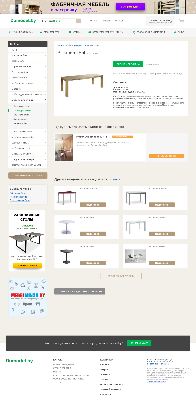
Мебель (75, 32)
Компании (106, 360)
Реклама (105, 394)
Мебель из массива (21, 131)
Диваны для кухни (21, 106)
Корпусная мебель (21, 66)
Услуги (181, 32)
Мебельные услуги (21, 153)
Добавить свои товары (28, 175)
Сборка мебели (18, 193)
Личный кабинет (110, 389)
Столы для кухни (22, 110)
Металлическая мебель (23, 137)
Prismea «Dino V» (88, 188)
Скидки (107, 21)
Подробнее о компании (158, 363)
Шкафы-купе (17, 60)
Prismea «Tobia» (157, 218)
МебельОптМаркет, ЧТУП (92, 136)
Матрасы (16, 88)
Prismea (114, 179)
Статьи (104, 364)
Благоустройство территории (107, 32)
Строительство (51, 32)
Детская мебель (19, 72)
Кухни (14, 49)
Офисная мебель (20, 77)
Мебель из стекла (20, 148)
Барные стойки (20, 123)
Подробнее (92, 204)
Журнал (119, 21)
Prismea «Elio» (87, 218)
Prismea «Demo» (157, 247)
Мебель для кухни (22, 99)
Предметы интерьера (22, 159)
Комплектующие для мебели (26, 164)
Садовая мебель (20, 142)
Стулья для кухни (21, 114)
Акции (104, 369)
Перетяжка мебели (20, 200)
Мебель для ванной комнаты (26, 94)
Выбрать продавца (128, 64)
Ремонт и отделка (20, 32)
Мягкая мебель (19, 55)
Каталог (94, 21)
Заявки (104, 379)
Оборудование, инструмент (150, 32)
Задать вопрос (166, 155)
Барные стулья (20, 119)
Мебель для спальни (22, 83)
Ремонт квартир (18, 196)
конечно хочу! (139, 343)
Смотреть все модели (121, 276)
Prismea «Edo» (87, 247)
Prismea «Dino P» (157, 188)
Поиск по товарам (111, 384)
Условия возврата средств (156, 381)
